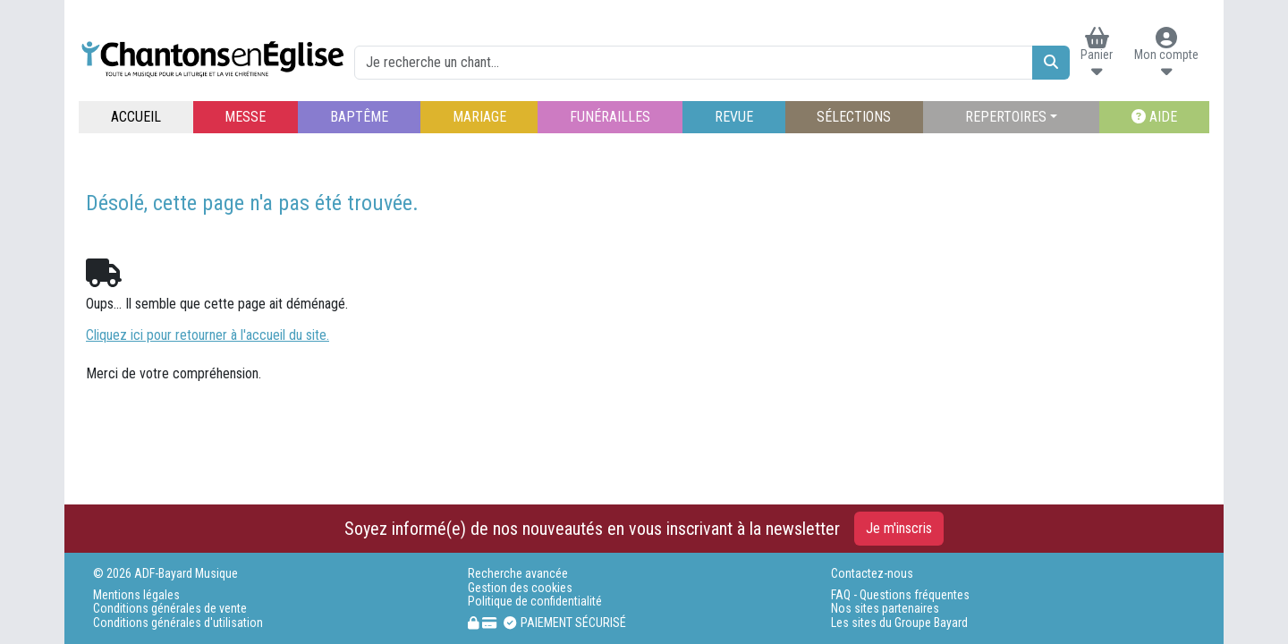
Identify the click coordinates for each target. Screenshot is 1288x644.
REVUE (734, 116)
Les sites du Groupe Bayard (899, 623)
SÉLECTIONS (854, 116)
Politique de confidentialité (535, 601)
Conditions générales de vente (170, 608)
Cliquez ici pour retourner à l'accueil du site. (207, 334)
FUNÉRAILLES (610, 116)
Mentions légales (136, 595)
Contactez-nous (872, 573)
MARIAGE (479, 116)
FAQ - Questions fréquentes (900, 595)
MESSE (245, 116)
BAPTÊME (359, 116)
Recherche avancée (518, 573)
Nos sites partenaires (885, 608)
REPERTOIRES (1005, 116)
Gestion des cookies (520, 588)
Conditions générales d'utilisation (178, 623)
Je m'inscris (899, 528)
